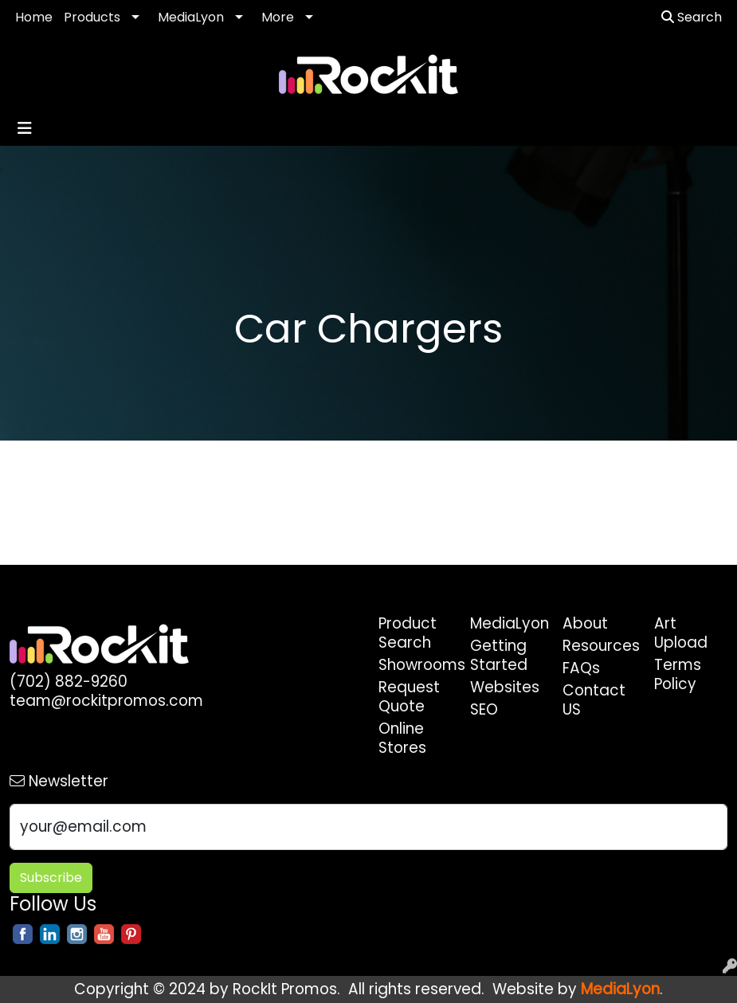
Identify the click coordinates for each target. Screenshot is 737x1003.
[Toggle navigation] (24, 128)
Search (691, 17)
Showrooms (415, 665)
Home (34, 17)
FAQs (581, 668)
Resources (599, 645)
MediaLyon (191, 17)
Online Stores (402, 738)
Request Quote (409, 696)
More (277, 17)
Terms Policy (677, 674)
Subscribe (51, 877)
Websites (504, 687)
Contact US (594, 700)
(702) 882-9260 (68, 681)
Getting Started (498, 655)
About (585, 623)
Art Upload (681, 633)
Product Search (407, 633)
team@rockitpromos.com (106, 700)
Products (92, 17)
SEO (484, 709)
